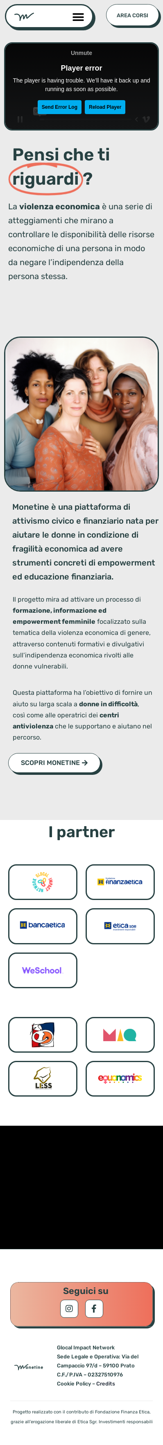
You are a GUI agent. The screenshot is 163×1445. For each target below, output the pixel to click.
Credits (105, 1384)
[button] (78, 17)
